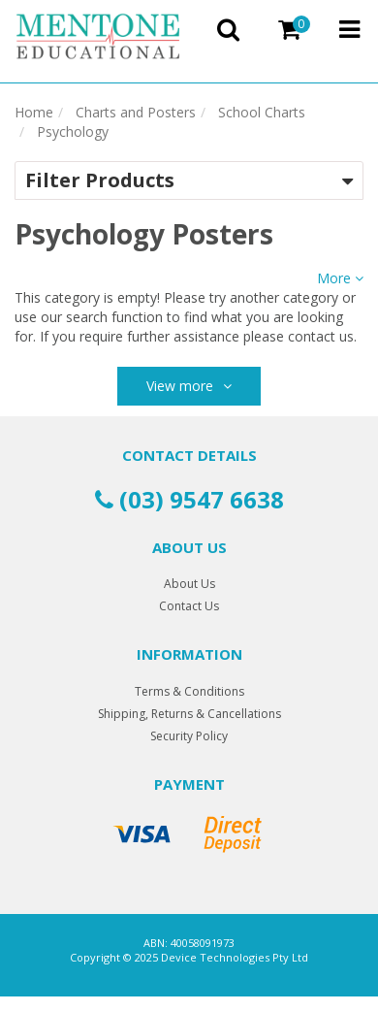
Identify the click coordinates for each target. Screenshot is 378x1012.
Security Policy (189, 736)
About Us (189, 583)
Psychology (73, 131)
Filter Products (99, 180)
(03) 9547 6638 (189, 499)
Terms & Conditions (189, 691)
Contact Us (189, 606)
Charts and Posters (136, 112)
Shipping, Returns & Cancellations (189, 713)
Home (34, 112)
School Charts (261, 112)
